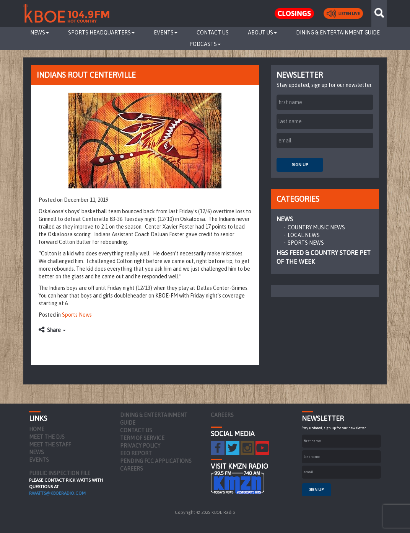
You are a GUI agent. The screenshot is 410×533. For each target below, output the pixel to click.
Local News (304, 235)
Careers (131, 469)
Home (36, 429)
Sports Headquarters (101, 32)
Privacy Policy (140, 446)
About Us (262, 32)
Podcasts (205, 44)
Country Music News (316, 227)
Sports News (77, 315)
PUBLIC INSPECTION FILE (59, 473)
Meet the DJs (47, 437)
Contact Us (213, 32)
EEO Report (136, 453)
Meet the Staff (50, 444)
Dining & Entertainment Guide (338, 32)
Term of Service (142, 438)
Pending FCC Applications (156, 461)
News (39, 32)
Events (165, 32)
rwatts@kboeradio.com (57, 493)
